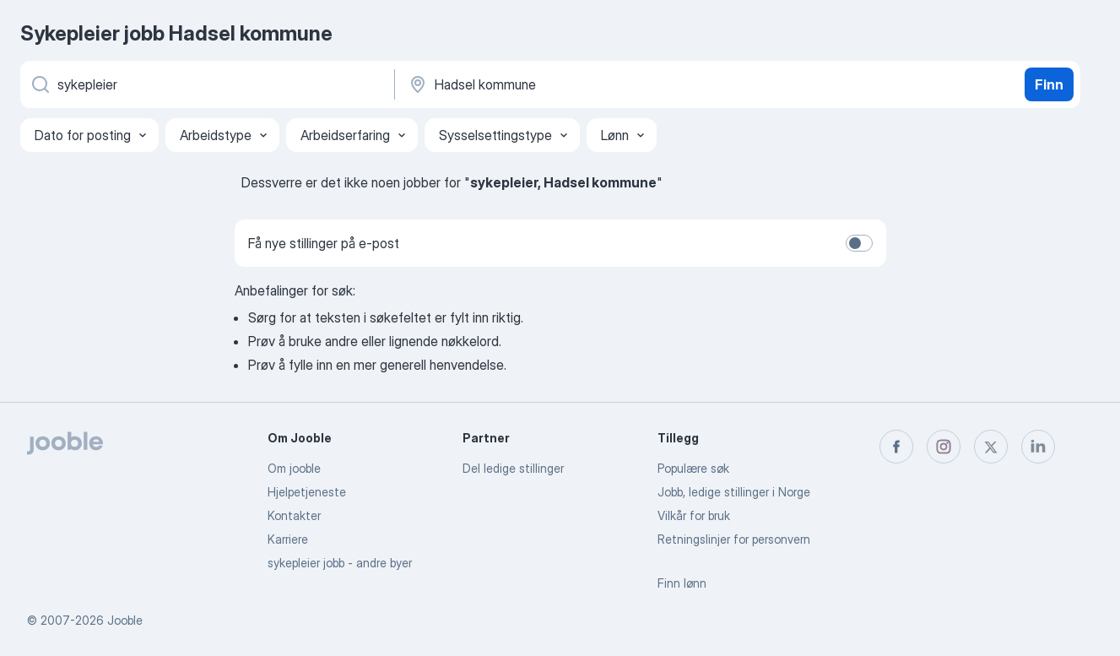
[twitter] (991, 447)
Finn (1049, 84)
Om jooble (294, 468)
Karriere (288, 539)
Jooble (125, 620)
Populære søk (693, 468)
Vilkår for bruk (693, 515)
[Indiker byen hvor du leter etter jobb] (583, 84)
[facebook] (896, 447)
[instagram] (943, 447)
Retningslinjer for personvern (733, 539)
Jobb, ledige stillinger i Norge (733, 492)
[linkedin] (1038, 447)
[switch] (859, 243)
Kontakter (294, 515)
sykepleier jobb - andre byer (340, 563)
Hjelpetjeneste (307, 492)
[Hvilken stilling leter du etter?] (206, 84)
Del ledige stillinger (513, 468)
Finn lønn (681, 583)
